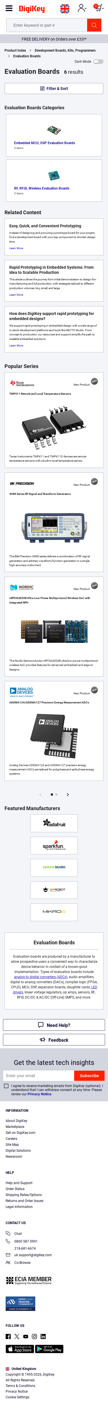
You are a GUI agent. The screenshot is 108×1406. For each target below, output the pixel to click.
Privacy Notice (39, 1094)
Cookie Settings (17, 1397)
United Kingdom (21, 1369)
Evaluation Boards (27, 56)
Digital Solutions (18, 1151)
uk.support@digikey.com (29, 1255)
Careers (11, 1139)
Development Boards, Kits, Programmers (65, 50)
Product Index (15, 50)
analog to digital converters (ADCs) (40, 977)
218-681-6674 (21, 1249)
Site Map (12, 1145)
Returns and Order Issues (24, 1201)
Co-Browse (18, 1263)
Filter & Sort (57, 88)
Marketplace (15, 1127)
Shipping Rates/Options (24, 1195)
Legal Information (19, 1207)
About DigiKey (16, 1121)
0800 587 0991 (22, 1242)
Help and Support (19, 1183)
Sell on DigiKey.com (21, 1133)
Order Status (15, 1189)
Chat (14, 1234)
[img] (32, 10)
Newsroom (14, 1157)
